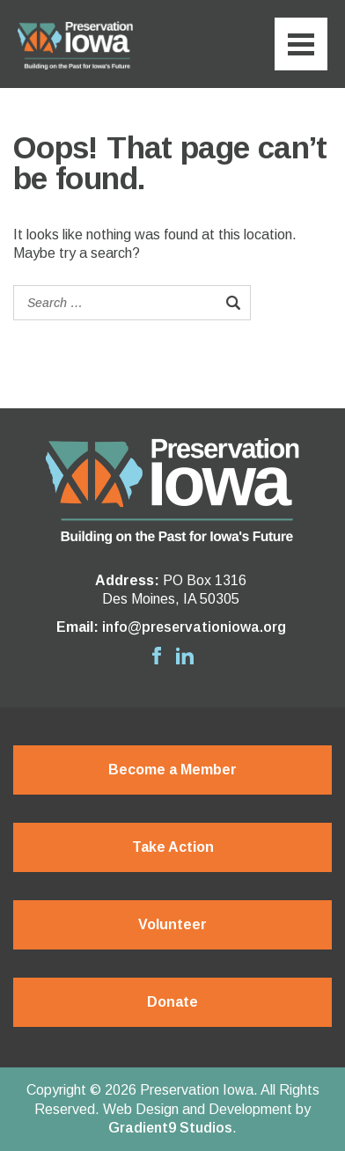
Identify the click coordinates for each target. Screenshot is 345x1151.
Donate (172, 1001)
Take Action (173, 846)
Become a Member (172, 769)
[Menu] (301, 44)
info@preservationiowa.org (194, 626)
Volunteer (172, 924)
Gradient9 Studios (170, 1127)
